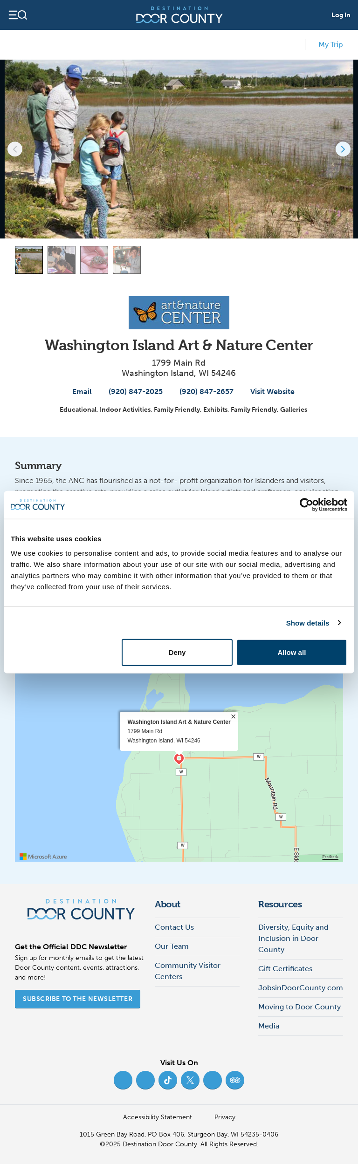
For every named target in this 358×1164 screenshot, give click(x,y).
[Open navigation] (17, 15)
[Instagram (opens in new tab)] (145, 1080)
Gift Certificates (285, 968)
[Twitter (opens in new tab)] (190, 1080)
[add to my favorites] (293, 44)
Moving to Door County (299, 1006)
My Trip (326, 44)
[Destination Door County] (179, 15)
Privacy (224, 1117)
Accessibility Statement (157, 1117)
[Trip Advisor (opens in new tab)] (235, 1080)
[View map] (335, 260)
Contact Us (174, 927)
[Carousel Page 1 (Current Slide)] (29, 260)
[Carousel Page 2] (62, 260)
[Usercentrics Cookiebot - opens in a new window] (306, 504)
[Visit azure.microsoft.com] (43, 856)
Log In (341, 15)
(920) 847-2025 (131, 391)
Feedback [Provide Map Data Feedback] (330, 856)
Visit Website (268, 391)
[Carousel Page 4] (127, 260)
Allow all (291, 652)
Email (77, 391)
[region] (179, 759)
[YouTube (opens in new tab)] (212, 1080)
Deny (177, 652)
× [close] (233, 716)
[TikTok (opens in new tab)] (167, 1080)
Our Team (172, 946)
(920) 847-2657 (202, 391)
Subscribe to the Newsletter (77, 999)
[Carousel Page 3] (94, 260)
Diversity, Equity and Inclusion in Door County (293, 938)
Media (268, 1025)
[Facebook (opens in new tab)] (123, 1080)
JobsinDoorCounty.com (300, 987)
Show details (308, 622)
